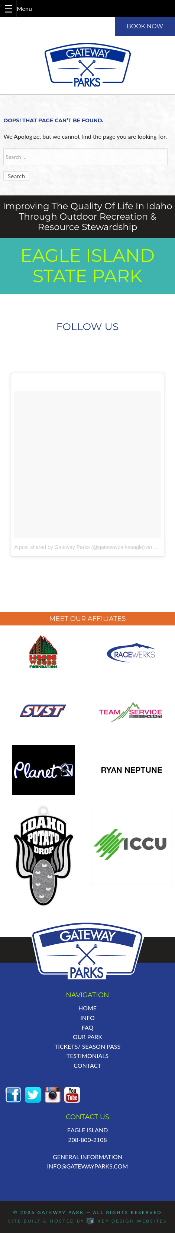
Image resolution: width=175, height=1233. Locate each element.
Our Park (87, 1036)
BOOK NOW (145, 26)
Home (87, 1007)
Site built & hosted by (87, 1221)
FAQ (87, 1027)
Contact (87, 1065)
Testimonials (87, 1055)
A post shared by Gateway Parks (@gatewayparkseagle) (79, 547)
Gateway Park (60, 1212)
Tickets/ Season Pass (87, 1046)
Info (87, 1017)
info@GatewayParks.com (87, 1166)
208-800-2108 (87, 1139)
